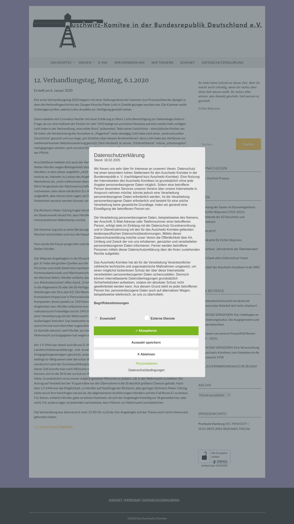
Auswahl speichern (146, 342)
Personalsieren (146, 363)
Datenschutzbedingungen (146, 370)
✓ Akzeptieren (146, 330)
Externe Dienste (160, 317)
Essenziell (104, 317)
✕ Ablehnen (146, 354)
